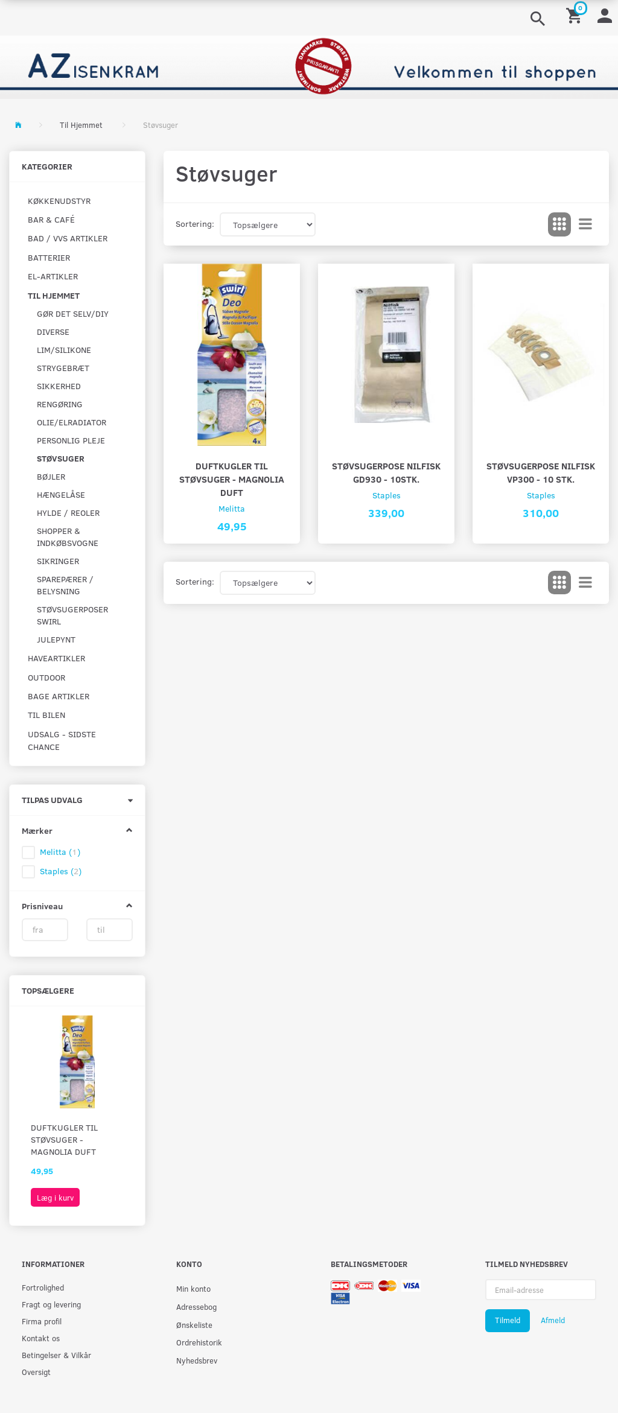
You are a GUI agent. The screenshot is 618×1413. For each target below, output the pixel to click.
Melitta (231, 508)
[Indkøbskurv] (575, 15)
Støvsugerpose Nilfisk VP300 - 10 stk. (540, 472)
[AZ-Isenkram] (309, 66)
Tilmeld (507, 1320)
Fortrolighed (43, 1287)
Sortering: (195, 223)
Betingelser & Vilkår (56, 1355)
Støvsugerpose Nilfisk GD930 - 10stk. (386, 472)
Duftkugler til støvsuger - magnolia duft (64, 1139)
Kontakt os (41, 1338)
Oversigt (36, 1372)
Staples (386, 495)
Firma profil (42, 1321)
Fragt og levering (51, 1304)
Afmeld (553, 1320)
